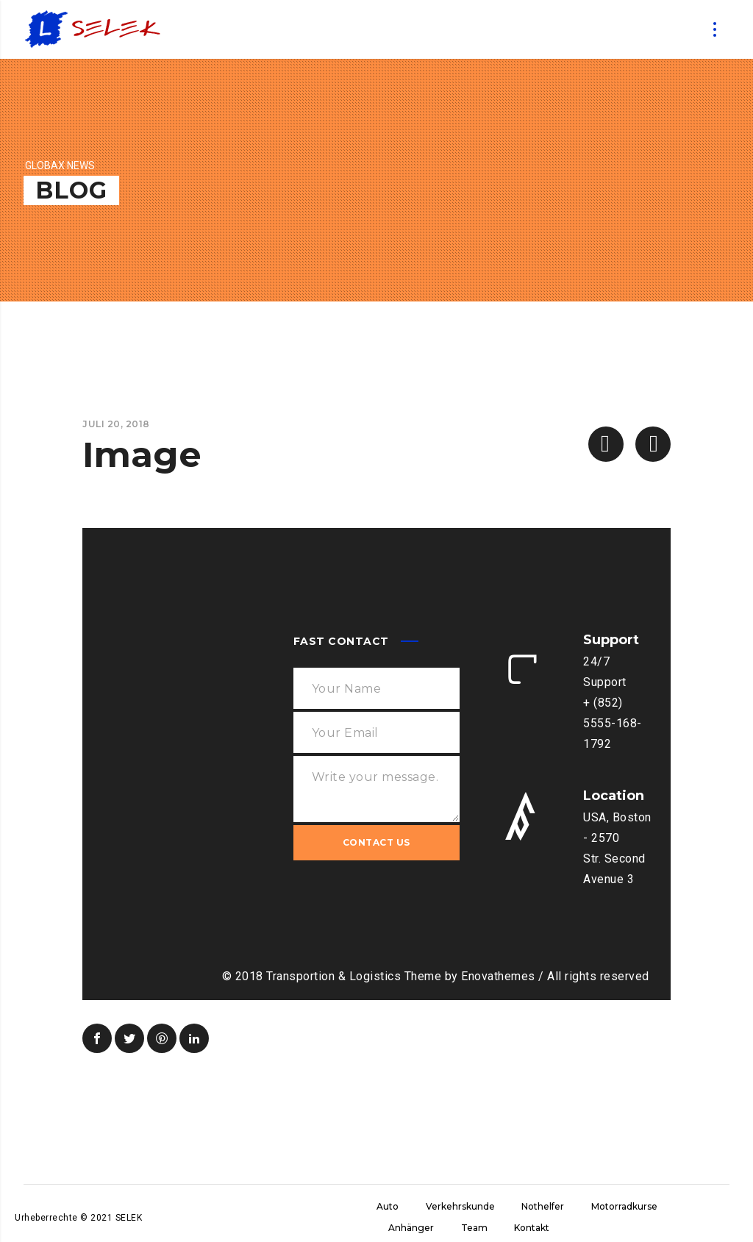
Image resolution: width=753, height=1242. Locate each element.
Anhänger (411, 1227)
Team (474, 1227)
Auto (387, 1206)
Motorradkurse (624, 1206)
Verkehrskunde (460, 1206)
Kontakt (531, 1227)
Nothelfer (542, 1206)
